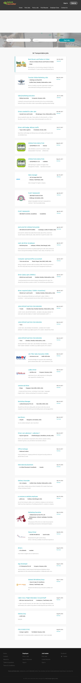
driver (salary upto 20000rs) (26, 274)
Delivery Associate (24, 480)
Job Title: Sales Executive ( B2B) (38, 354)
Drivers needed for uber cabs (27, 111)
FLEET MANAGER (34, 193)
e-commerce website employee (28, 496)
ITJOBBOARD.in (31, 671)
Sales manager (32, 175)
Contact (5, 656)
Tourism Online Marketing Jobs (38, 77)
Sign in (66, 3)
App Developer (23, 564)
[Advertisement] (40, 21)
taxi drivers (21, 417)
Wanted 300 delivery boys (36, 579)
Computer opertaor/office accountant (30, 259)
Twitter (65, 656)
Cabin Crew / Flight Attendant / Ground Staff (32, 598)
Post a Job (26, 656)
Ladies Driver (32, 369)
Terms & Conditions (9, 665)
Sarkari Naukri (59, 671)
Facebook (63, 653)
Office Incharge (23, 449)
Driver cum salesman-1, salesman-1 (29, 433)
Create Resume (46, 659)
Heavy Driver (32, 532)
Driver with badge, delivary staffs (28, 127)
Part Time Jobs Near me (41, 671)
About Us (6, 659)
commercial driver (23, 385)
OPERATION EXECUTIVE (36, 143)
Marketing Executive (34, 512)
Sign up (73, 3)
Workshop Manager (24, 401)
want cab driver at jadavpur (26, 243)
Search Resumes (27, 659)
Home (5, 653)
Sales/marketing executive (26, 95)
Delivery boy (22, 613)
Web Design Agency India (51, 678)
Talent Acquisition (8, 662)
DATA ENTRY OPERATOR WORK (28, 227)
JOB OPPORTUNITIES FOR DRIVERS (30, 306)
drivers (20, 548)
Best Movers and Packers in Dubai (38, 59)
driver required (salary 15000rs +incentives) (31, 290)
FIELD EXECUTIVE (24, 629)
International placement (25, 464)
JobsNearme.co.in (23, 671)
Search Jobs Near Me (68, 671)
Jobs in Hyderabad (52, 671)
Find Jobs (67, 40)
